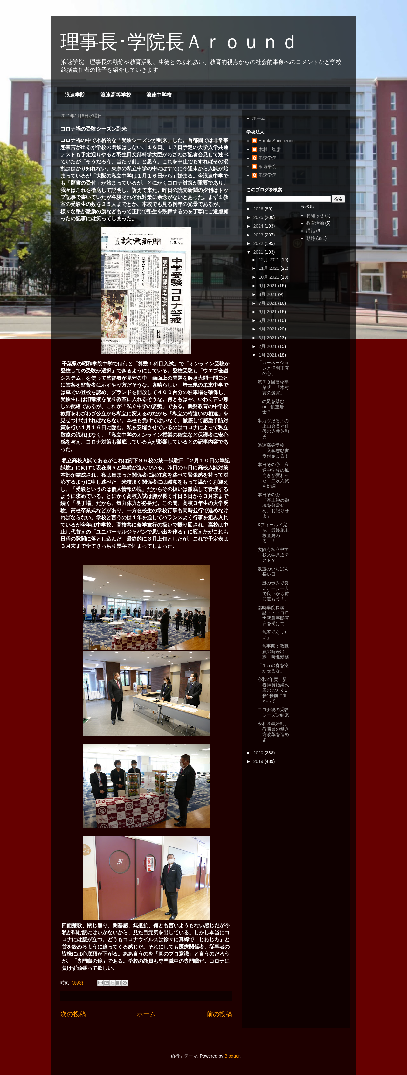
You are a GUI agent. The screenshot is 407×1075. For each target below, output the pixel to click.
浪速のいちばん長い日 (273, 571)
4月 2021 (268, 328)
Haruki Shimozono (277, 140)
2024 (259, 225)
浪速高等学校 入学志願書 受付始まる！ (275, 451)
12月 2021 (269, 259)
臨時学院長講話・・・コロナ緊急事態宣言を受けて (273, 615)
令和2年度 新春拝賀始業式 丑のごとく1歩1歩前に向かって (275, 690)
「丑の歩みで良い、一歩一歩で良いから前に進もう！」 (273, 590)
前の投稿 (219, 1013)
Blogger (231, 1055)
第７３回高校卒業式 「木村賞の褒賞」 (273, 387)
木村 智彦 (270, 149)
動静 (310, 238)
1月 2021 (268, 354)
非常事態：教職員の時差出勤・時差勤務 (273, 651)
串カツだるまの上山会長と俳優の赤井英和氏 (273, 428)
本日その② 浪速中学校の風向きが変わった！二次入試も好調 (273, 475)
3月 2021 (268, 337)
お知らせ (315, 215)
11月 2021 (269, 268)
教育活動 (315, 223)
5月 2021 (268, 320)
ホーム (146, 1013)
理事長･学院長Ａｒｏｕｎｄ (179, 41)
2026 (259, 208)
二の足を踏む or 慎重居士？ (273, 407)
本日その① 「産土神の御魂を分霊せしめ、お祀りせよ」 (273, 505)
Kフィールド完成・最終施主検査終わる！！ (273, 532)
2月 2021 (268, 346)
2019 (259, 761)
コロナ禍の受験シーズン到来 (273, 712)
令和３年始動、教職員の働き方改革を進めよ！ (273, 731)
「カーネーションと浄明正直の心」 (273, 368)
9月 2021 (268, 285)
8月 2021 (268, 294)
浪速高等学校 (115, 95)
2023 (259, 234)
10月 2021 (269, 277)
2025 (259, 217)
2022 (259, 243)
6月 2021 (268, 311)
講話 (310, 230)
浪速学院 (75, 95)
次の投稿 (73, 1013)
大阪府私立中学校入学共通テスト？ (273, 555)
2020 (259, 752)
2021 (259, 252)
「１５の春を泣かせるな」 (273, 668)
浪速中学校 (159, 95)
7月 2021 (268, 303)
